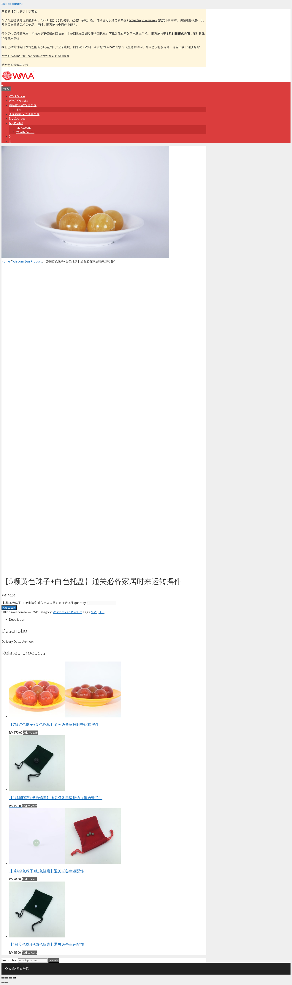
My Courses (17, 119)
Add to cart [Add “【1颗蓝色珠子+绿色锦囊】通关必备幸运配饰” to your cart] (29, 953)
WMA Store (17, 96)
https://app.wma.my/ (143, 20)
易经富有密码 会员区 (22, 105)
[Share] (6, 977)
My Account (23, 127)
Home (5, 261)
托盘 (94, 612)
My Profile (16, 123)
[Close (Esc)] (2, 977)
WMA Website (18, 101)
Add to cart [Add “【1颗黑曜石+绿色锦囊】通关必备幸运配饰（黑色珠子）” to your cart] (29, 806)
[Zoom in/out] (14, 977)
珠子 (101, 612)
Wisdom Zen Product (27, 261)
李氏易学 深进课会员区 (24, 114)
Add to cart (9, 607)
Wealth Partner (25, 132)
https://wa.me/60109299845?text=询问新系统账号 (35, 56)
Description (17, 620)
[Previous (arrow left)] (2, 982)
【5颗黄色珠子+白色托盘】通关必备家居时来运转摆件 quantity (43, 603)
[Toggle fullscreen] (10, 977)
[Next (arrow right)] (6, 982)
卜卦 (19, 109)
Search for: (9, 960)
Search (54, 960)
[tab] (107, 619)
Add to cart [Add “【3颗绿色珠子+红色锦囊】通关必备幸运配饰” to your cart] (29, 879)
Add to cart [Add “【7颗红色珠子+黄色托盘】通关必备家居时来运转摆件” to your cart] (30, 732)
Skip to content (12, 4)
